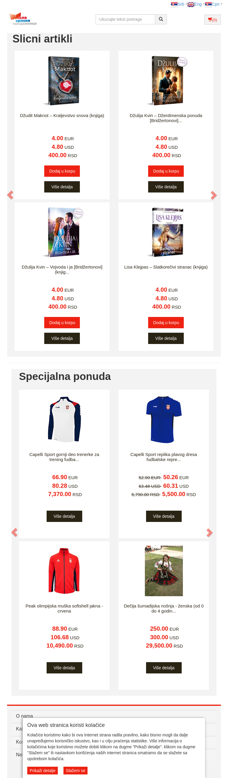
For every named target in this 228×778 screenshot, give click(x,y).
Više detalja (62, 186)
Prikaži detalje (43, 770)
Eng (194, 4)
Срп (212, 4)
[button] (10, 195)
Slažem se (75, 770)
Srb (177, 4)
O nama (24, 716)
